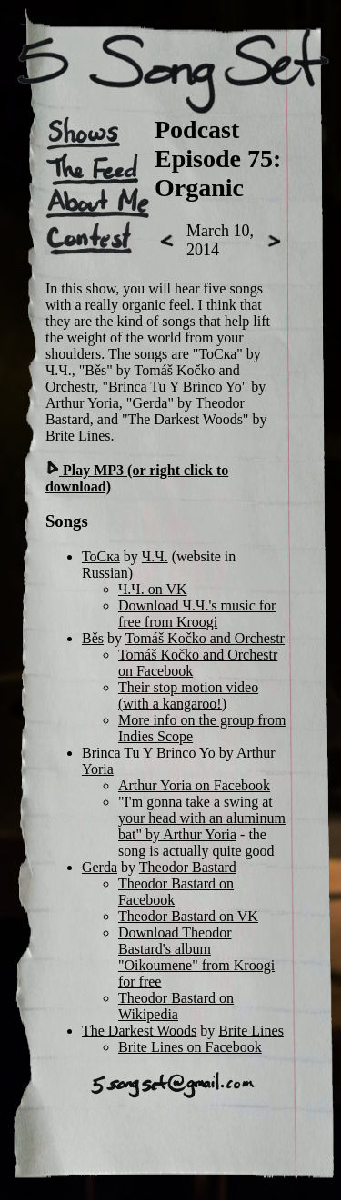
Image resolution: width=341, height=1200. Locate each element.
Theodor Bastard (187, 867)
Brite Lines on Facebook (190, 1047)
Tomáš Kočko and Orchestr (205, 638)
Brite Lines (251, 1030)
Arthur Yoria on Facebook (194, 785)
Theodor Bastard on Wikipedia (176, 1006)
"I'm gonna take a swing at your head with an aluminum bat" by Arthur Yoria (202, 818)
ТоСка (101, 556)
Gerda (99, 867)
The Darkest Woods (139, 1030)
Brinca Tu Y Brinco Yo (149, 752)
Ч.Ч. (155, 556)
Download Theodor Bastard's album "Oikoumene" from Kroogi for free (196, 957)
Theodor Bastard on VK (188, 916)
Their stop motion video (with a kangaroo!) (188, 695)
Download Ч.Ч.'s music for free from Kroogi (197, 614)
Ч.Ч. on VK (152, 589)
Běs (93, 638)
